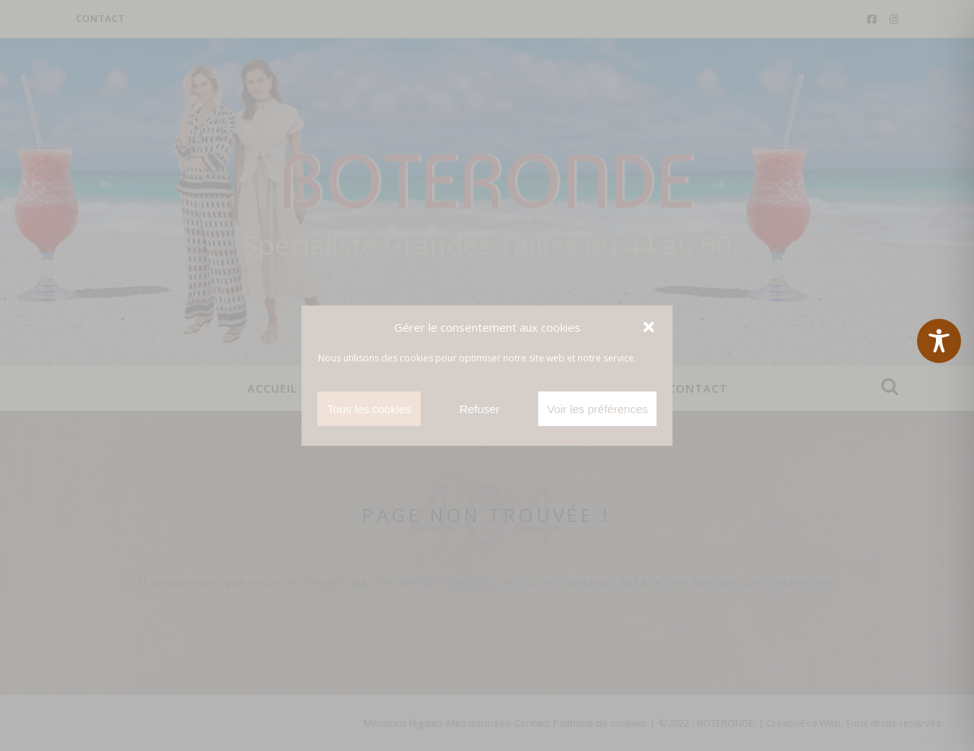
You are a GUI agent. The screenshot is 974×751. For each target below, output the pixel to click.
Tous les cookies (369, 408)
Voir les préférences (597, 408)
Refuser (480, 408)
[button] (649, 327)
